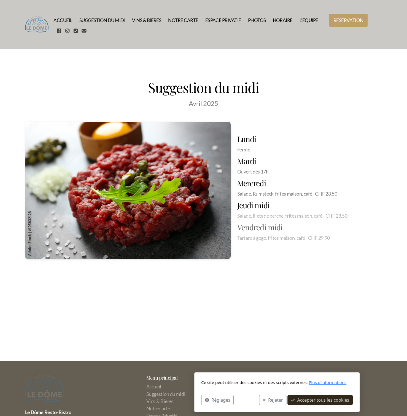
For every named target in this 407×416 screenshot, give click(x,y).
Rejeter (199, 400)
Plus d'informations (254, 382)
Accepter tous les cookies (247, 400)
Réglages (144, 400)
